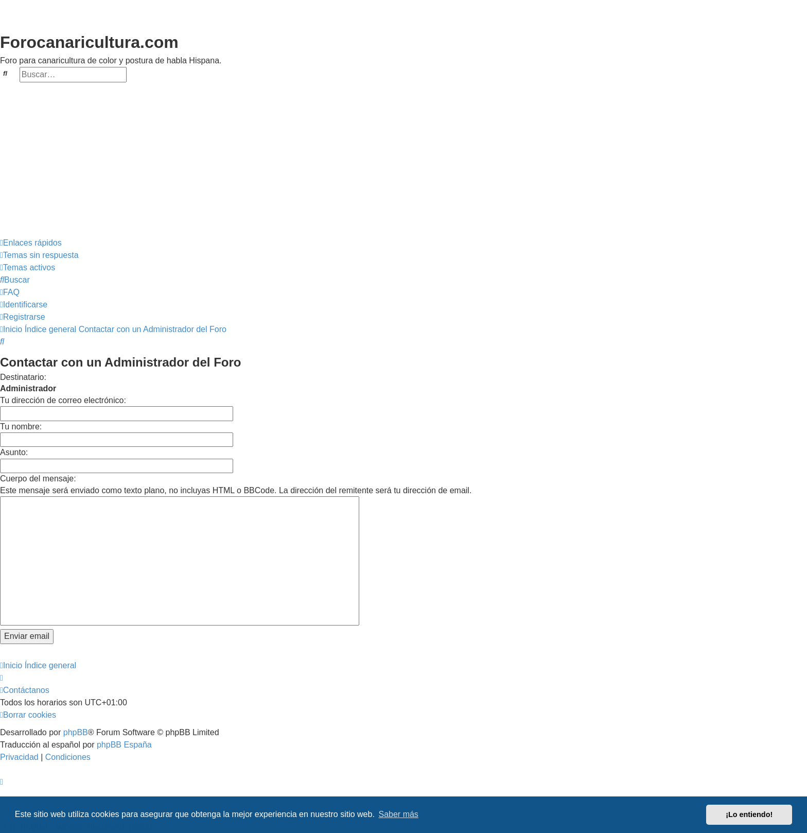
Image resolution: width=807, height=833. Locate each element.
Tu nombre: (21, 426)
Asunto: (14, 452)
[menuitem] (39, 255)
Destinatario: (23, 377)
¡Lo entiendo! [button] (749, 814)
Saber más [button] (398, 814)
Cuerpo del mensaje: (38, 478)
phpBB (75, 732)
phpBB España (124, 744)
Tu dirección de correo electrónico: (63, 400)
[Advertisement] (403, 160)
